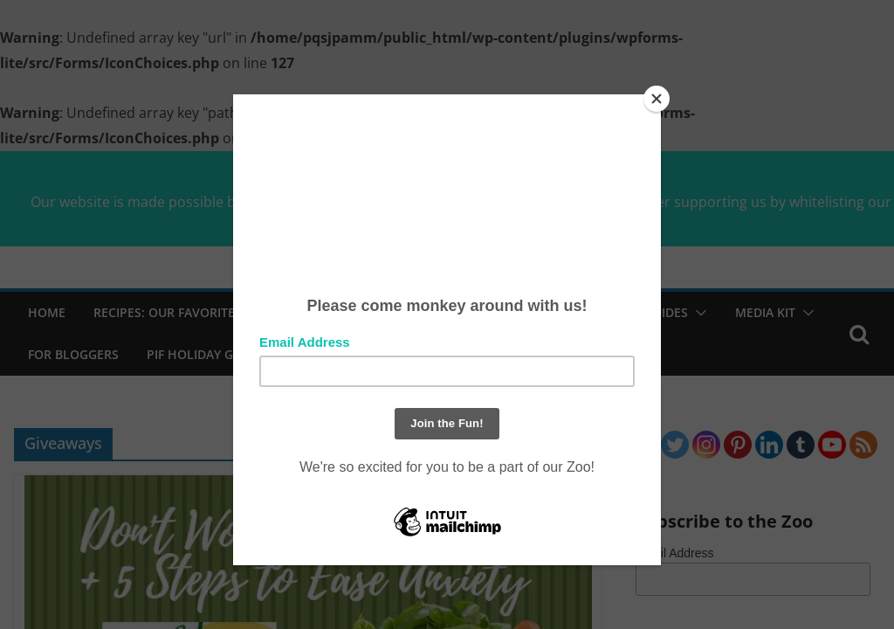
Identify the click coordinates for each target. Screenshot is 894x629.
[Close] (656, 99)
